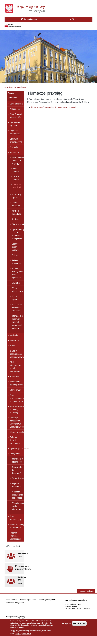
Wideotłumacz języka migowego (18, 506)
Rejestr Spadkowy (16, 261)
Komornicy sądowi (16, 196)
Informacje (14, 152)
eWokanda (14, 340)
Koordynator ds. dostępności (17, 470)
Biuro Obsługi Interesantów (16, 115)
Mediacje (14, 335)
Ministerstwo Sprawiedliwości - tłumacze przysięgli (53, 107)
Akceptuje (66, 624)
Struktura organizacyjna (16, 140)
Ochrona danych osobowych (15, 440)
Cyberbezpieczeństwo (17, 448)
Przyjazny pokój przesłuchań (17, 526)
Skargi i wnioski (17, 432)
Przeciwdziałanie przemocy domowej (17, 409)
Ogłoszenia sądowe (15, 124)
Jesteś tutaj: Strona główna (15, 87)
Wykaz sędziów (15, 298)
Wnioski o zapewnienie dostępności (17, 495)
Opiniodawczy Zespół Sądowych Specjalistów (18, 234)
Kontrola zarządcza (16, 212)
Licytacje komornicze (15, 132)
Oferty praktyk (18, 224)
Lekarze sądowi (16, 177)
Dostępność (15, 454)
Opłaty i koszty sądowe (15, 247)
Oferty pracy (15, 390)
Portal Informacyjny (15, 517)
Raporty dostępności (17, 485)
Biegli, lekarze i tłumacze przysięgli (18, 160)
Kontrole (15, 219)
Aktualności (15, 109)
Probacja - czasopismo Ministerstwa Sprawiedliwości (17, 422)
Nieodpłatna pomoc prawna (16, 383)
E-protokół (14, 147)
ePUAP (13, 346)
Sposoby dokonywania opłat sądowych (17, 273)
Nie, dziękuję (79, 624)
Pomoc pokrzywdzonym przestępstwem (17, 398)
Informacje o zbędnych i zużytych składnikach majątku (17, 322)
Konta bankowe (16, 204)
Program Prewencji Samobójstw (15, 536)
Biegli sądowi (16, 169)
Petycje (15, 255)
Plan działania (18, 478)
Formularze (15, 376)
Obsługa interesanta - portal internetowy (15, 366)
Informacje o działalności (17, 460)
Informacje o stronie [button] (86, 591)
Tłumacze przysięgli (17, 185)
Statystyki (16, 283)
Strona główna (16, 104)
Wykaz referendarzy (17, 289)
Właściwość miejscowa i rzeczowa (17, 308)
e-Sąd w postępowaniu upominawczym (17, 354)
